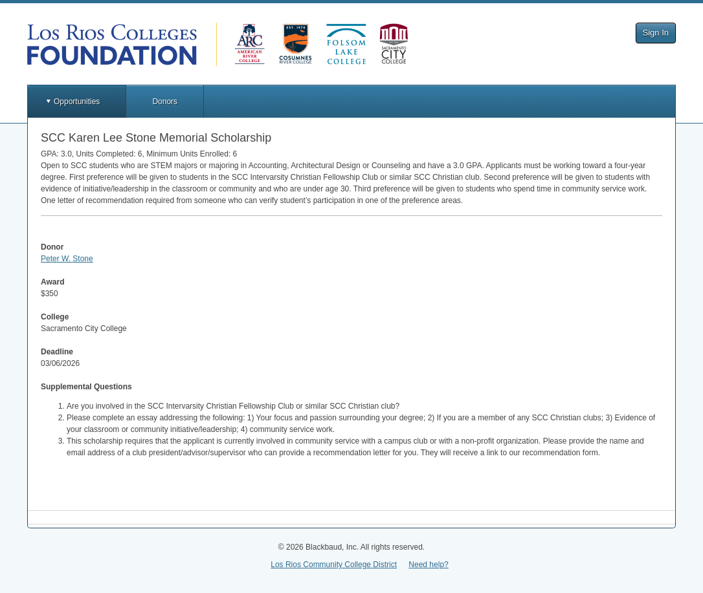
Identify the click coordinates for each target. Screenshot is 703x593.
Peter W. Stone (67, 258)
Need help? (428, 564)
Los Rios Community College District (334, 564)
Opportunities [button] (77, 101)
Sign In (656, 33)
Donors (164, 101)
